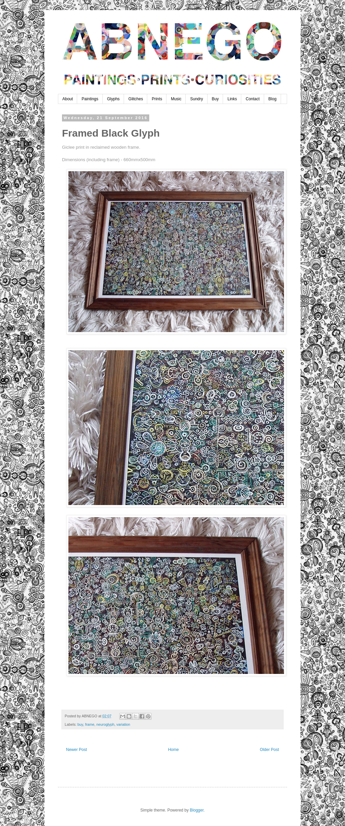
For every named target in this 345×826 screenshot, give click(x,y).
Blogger (196, 810)
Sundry (196, 99)
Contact (252, 99)
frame (89, 724)
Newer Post (76, 749)
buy (80, 724)
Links (232, 99)
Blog (273, 99)
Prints (157, 99)
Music (176, 99)
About (67, 99)
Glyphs (113, 99)
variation (123, 724)
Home (173, 749)
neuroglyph (105, 724)
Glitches (135, 99)
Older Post (269, 749)
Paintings (90, 99)
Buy (215, 99)
